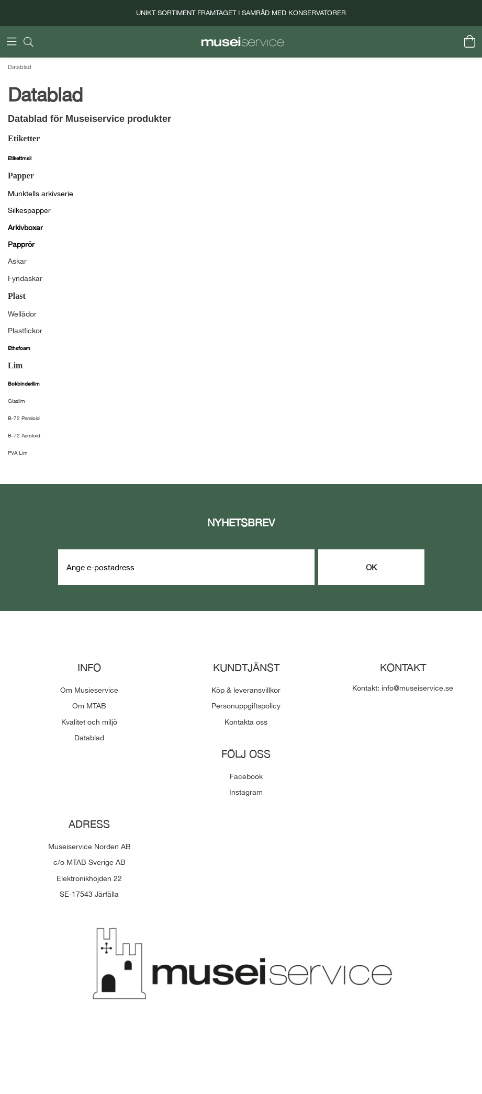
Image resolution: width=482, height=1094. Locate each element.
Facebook (246, 776)
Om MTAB (89, 706)
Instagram (246, 792)
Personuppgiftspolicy (246, 706)
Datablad (19, 67)
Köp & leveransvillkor (246, 690)
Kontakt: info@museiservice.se (402, 688)
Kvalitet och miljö (89, 722)
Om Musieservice (89, 690)
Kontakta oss (246, 722)
